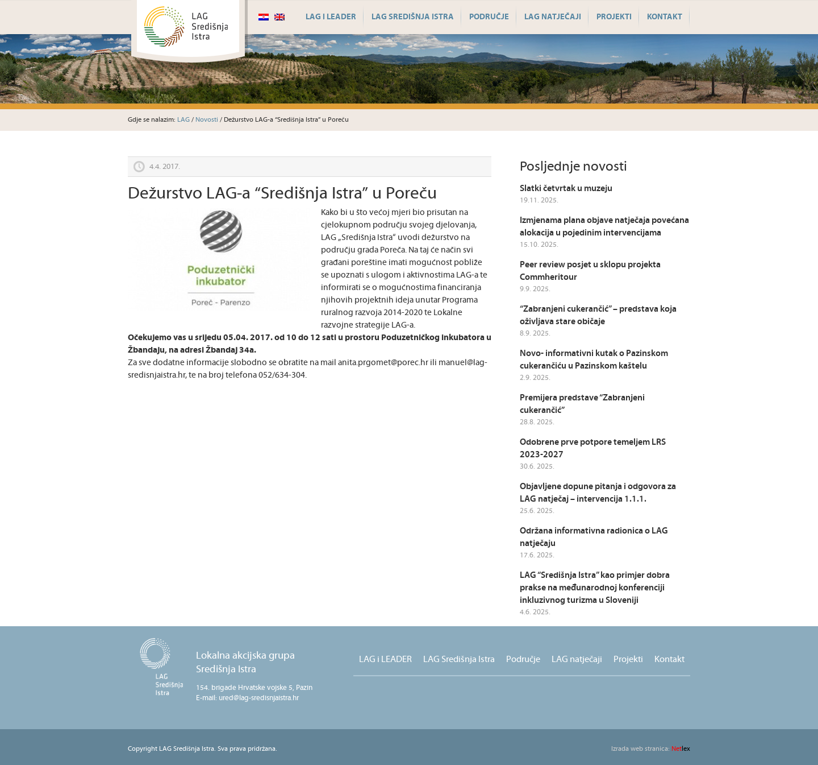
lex (650, 748)
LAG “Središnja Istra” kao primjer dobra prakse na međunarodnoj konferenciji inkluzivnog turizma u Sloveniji (595, 587)
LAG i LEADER (331, 17)
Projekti (614, 17)
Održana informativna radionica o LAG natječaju (594, 537)
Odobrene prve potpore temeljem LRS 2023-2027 (593, 448)
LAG (183, 119)
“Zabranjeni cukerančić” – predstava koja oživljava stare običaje (598, 315)
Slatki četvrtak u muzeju (566, 188)
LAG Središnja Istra (413, 17)
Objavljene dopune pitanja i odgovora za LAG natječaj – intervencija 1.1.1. (598, 493)
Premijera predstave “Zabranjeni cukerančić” (582, 404)
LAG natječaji (552, 17)
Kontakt (664, 17)
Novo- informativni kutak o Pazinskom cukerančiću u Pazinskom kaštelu (594, 360)
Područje (489, 17)
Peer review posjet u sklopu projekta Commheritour (590, 271)
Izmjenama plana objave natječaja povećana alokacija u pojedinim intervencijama (604, 227)
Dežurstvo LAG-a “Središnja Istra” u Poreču (282, 193)
